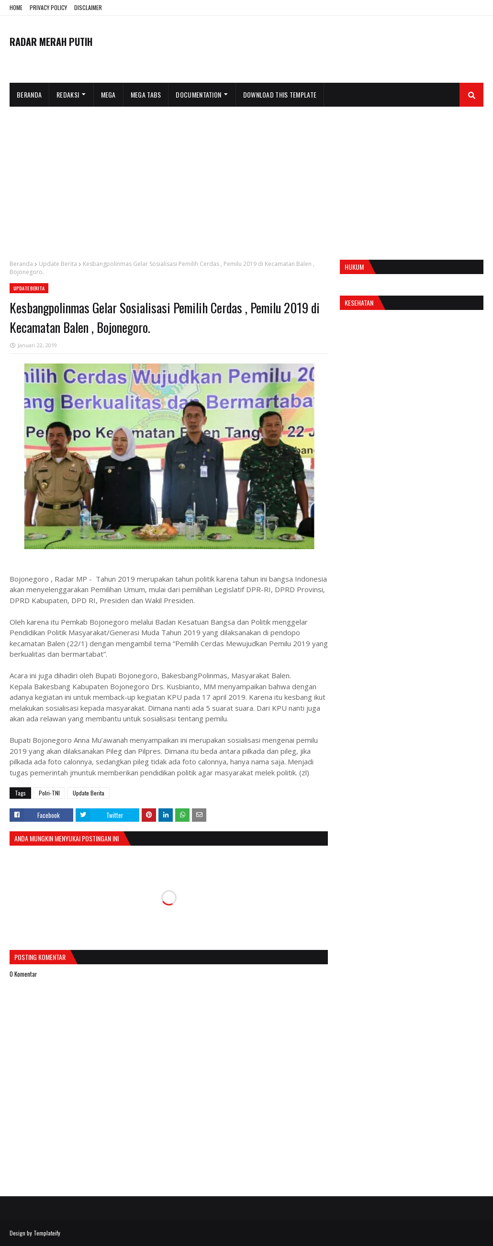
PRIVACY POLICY (48, 7)
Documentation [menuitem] (198, 94)
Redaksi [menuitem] (67, 94)
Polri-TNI (49, 793)
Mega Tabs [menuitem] (146, 94)
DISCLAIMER (88, 7)
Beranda (21, 264)
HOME (16, 7)
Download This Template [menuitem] (280, 94)
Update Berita (58, 264)
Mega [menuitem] (108, 94)
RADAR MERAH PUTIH (51, 41)
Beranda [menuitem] (29, 94)
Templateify (47, 1233)
